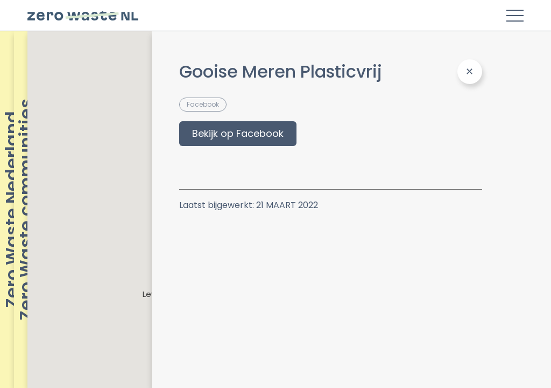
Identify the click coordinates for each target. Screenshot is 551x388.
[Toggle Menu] (515, 16)
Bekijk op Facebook (238, 133)
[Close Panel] (469, 71)
